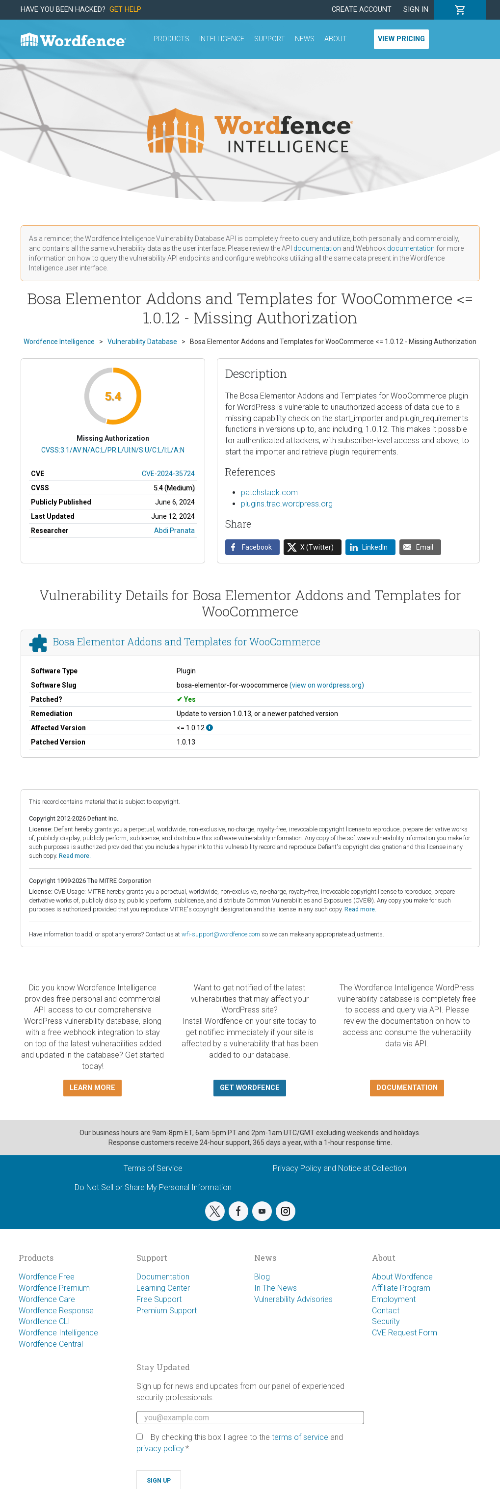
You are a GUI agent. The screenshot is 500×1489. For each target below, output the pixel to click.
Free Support (159, 1299)
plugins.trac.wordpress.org (287, 503)
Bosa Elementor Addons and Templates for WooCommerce (186, 641)
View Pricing (401, 39)
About (335, 39)
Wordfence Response (56, 1310)
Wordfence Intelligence (58, 1332)
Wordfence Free (47, 1276)
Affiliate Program (401, 1288)
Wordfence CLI (44, 1321)
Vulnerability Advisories (293, 1299)
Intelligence (221, 39)
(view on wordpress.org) (326, 685)
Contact (385, 1310)
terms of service (300, 1437)
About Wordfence (402, 1276)
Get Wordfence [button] (250, 1088)
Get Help (125, 9)
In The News (275, 1288)
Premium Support (166, 1310)
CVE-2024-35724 (168, 474)
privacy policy (160, 1448)
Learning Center (163, 1288)
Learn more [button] (92, 1088)
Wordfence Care (47, 1299)
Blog (262, 1276)
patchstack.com (269, 492)
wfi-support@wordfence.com (221, 934)
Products (171, 39)
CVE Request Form (404, 1332)
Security (386, 1321)
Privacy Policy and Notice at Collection (339, 1168)
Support (269, 39)
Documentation (162, 1276)
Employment (394, 1299)
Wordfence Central (51, 1344)
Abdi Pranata (174, 530)
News (305, 39)
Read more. (75, 855)
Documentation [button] (407, 1088)
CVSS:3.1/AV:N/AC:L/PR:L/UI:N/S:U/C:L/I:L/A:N (112, 450)
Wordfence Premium (54, 1288)
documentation (317, 248)
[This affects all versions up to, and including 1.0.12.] (209, 728)
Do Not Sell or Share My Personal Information (153, 1187)
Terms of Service (153, 1168)
